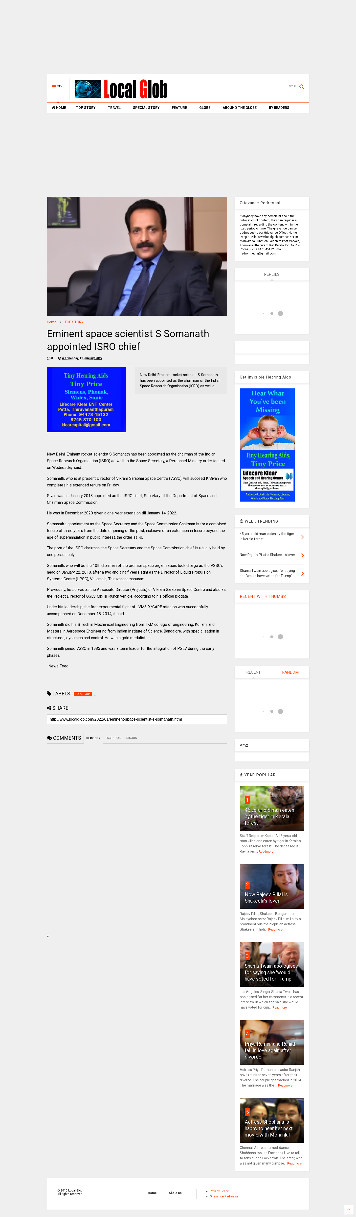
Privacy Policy (219, 1191)
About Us (175, 1193)
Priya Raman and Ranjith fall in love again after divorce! (270, 1050)
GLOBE (204, 108)
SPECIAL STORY (146, 108)
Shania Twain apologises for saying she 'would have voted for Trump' (271, 972)
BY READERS (279, 108)
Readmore (266, 851)
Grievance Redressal (224, 1196)
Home (51, 322)
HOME (59, 108)
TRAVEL (114, 108)
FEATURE (179, 108)
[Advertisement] (178, 39)
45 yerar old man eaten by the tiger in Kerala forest (269, 816)
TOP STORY (85, 108)
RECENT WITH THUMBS (263, 596)
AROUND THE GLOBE (240, 108)
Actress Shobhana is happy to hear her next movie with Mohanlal (269, 1128)
